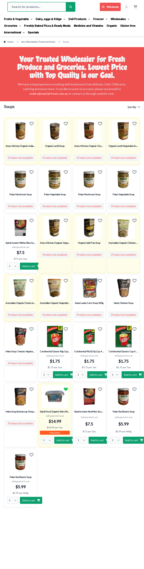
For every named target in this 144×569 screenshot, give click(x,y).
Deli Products (79, 19)
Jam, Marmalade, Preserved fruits (38, 41)
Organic (111, 26)
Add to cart (31, 266)
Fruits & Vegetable (18, 19)
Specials (33, 32)
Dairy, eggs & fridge (50, 19)
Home (8, 41)
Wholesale (110, 6)
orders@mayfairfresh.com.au (48, 93)
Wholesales (120, 19)
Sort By (134, 107)
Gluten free (127, 26)
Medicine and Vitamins (88, 26)
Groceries (12, 26)
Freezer (100, 19)
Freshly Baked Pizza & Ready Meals (47, 26)
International (14, 32)
